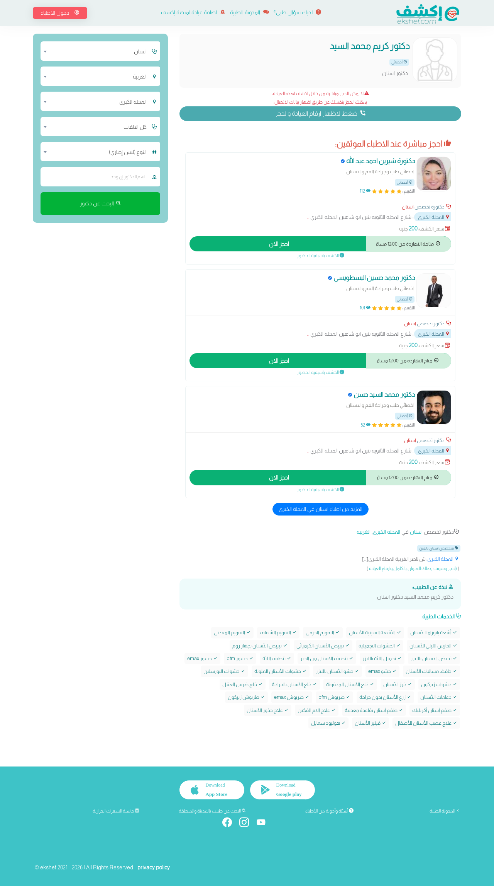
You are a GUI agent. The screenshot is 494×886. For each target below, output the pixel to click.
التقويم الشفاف (278, 632)
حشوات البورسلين (224, 671)
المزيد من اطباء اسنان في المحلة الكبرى (320, 509)
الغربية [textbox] (140, 76)
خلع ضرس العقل (242, 684)
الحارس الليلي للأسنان (433, 645)
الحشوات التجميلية (380, 645)
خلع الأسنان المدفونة (350, 684)
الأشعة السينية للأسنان (375, 632)
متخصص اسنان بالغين (438, 548)
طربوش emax (292, 697)
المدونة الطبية (249, 12)
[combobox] (96, 51)
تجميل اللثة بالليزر (382, 658)
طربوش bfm (334, 697)
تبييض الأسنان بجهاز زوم (260, 645)
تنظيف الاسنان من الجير (327, 658)
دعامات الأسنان (438, 697)
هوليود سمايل (328, 723)
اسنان (408, 207)
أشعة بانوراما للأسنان (433, 632)
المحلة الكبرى (434, 217)
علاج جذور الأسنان (268, 710)
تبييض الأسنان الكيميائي (323, 645)
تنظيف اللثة (276, 658)
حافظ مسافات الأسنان (431, 671)
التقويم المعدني (232, 632)
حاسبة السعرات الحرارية (116, 811)
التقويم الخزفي (323, 632)
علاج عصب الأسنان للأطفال (426, 723)
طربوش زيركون (246, 697)
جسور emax (202, 658)
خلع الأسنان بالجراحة (294, 684)
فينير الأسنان (370, 723)
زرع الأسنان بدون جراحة (385, 697)
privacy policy (153, 867)
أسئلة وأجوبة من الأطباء (329, 811)
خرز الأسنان (397, 684)
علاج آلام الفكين (317, 710)
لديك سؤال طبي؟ (297, 12)
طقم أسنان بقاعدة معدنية (374, 710)
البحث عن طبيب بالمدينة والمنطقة (212, 811)
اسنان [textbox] (140, 51)
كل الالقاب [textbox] (135, 127)
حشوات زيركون (439, 684)
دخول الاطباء (60, 13)
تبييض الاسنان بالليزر (434, 658)
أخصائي (399, 62)
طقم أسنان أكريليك (434, 710)
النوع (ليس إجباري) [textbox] (128, 152)
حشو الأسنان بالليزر (337, 671)
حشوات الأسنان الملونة (280, 671)
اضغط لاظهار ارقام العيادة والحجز (320, 113)
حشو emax (382, 671)
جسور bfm (240, 658)
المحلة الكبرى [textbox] (133, 102)
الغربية (363, 532)
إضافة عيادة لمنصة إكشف (193, 12)
